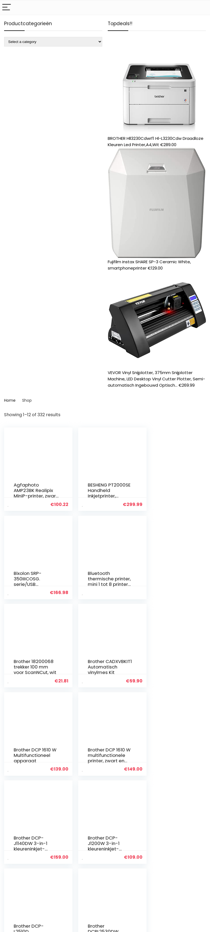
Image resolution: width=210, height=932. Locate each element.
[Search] (201, 7)
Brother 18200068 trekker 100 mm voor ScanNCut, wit (102, 580)
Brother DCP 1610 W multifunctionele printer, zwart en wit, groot (102, 671)
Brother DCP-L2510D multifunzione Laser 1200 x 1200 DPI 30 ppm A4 (102, 759)
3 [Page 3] (85, 789)
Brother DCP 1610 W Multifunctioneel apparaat (32, 668)
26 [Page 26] (113, 789)
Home (10, 400)
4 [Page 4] (94, 789)
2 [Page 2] (76, 789)
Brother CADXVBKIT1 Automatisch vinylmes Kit (167, 580)
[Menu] (6, 7)
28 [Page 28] (133, 789)
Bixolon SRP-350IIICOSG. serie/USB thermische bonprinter (166, 496)
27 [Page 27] (123, 789)
